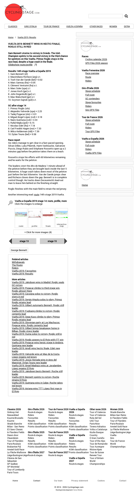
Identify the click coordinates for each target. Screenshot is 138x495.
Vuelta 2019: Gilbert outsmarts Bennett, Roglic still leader (38, 307)
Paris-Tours (12, 472)
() (22, 64)
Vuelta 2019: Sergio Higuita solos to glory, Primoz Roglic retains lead (37, 301)
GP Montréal (13, 466)
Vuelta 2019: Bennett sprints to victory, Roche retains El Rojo (35, 378)
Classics (12, 26)
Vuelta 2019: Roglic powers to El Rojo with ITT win (37, 339)
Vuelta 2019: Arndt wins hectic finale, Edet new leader (36, 350)
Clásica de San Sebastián (14, 459)
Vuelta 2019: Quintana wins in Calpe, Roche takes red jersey (37, 384)
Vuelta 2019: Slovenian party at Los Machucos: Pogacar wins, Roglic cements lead (36, 324)
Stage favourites (93, 102)
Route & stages (35, 412)
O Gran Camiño (97, 438)
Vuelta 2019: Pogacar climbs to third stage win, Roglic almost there (36, 289)
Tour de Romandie (98, 443)
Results (31, 420)
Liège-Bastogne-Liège (17, 455)
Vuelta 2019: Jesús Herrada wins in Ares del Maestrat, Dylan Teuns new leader (34, 361)
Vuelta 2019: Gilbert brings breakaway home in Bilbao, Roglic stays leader (35, 330)
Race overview (92, 73)
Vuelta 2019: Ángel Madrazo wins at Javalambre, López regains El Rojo (37, 367)
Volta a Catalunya (98, 429)
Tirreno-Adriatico (98, 426)
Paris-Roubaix (14, 443)
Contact (122, 480)
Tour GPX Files (92, 131)
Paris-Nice (95, 423)
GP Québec (12, 463)
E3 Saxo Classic (15, 429)
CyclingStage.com (24, 12)
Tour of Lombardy (15, 469)
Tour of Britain (97, 458)
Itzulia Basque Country (97, 434)
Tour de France (51, 26)
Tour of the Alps (97, 440)
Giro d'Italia (30, 26)
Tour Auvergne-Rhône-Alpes (97, 448)
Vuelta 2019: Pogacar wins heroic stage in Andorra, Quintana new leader (38, 344)
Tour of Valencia (98, 412)
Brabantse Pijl (14, 446)
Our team (58, 480)
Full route (90, 94)
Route (88, 77)
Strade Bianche (14, 423)
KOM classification (37, 423)
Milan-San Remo (118, 415)
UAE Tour (94, 420)
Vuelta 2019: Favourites (24, 270)
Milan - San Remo (15, 426)
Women (113, 26)
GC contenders (92, 98)
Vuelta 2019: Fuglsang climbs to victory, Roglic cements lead (36, 312)
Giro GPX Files (92, 109)
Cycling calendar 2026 (96, 59)
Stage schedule (92, 91)
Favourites (33, 417)
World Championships (97, 462)
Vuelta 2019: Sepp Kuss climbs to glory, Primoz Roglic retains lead (36, 318)
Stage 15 (52, 241)
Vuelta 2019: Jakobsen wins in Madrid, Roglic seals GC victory (38, 284)
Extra (127, 26)
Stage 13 (24, 241)
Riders (88, 80)
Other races (96, 26)
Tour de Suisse (97, 452)
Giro (112, 438)
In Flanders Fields (15, 432)
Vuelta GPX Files (93, 152)
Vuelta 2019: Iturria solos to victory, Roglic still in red (37, 335)
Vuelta (113, 435)
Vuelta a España (74, 26)
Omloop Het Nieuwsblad (13, 413)
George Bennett (19, 250)
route (36, 194)
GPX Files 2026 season (96, 63)
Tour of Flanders (15, 440)
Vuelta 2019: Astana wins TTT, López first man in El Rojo (37, 390)
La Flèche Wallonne (16, 452)
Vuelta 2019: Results (22, 273)
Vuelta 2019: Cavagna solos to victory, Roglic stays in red (35, 295)
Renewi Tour (96, 455)
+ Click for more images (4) (38, 232)
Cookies (101, 480)
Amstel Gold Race (15, 449)
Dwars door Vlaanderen (12, 436)
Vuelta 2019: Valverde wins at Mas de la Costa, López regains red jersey (36, 355)
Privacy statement (79, 480)
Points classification (38, 426)
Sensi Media (77, 490)
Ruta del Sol (95, 417)
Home (10, 37)
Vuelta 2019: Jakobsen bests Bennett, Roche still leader (37, 373)
